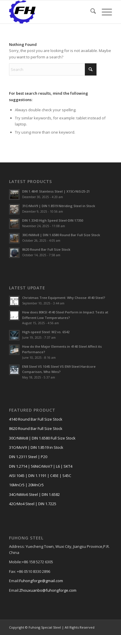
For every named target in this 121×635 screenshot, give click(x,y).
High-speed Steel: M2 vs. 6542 (45, 332)
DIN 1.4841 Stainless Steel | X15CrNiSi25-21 (56, 191)
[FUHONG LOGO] (50, 12)
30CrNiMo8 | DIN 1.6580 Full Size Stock (42, 438)
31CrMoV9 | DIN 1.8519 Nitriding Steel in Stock (58, 206)
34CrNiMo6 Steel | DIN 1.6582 (34, 494)
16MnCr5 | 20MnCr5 (26, 484)
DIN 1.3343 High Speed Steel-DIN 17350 (52, 220)
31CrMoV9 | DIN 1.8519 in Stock (36, 447)
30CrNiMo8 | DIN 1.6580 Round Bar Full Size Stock (61, 235)
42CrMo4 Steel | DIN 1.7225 (32, 503)
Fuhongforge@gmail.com (41, 580)
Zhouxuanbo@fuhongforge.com (47, 590)
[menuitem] (90, 12)
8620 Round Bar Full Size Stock (46, 249)
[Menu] (104, 12)
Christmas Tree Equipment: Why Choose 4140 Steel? (63, 297)
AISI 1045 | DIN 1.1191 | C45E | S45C (40, 475)
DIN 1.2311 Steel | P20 (28, 456)
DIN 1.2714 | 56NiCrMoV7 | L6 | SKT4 (40, 466)
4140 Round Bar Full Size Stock (35, 419)
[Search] (90, 12)
